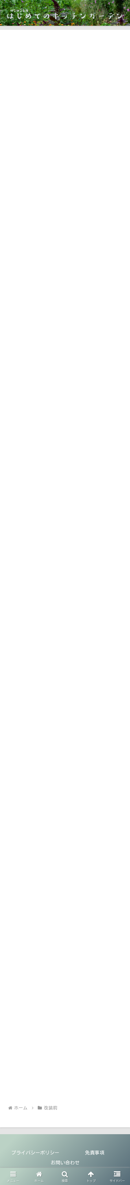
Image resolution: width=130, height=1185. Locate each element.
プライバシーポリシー (35, 1152)
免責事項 (94, 1152)
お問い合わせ (65, 1162)
